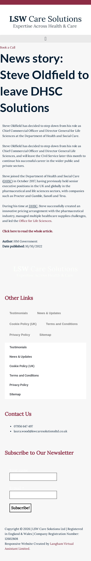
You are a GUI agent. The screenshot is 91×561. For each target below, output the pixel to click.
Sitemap (45, 335)
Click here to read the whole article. (27, 231)
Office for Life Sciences (35, 221)
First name (18, 470)
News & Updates (49, 313)
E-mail (16, 488)
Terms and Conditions (62, 324)
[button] (45, 39)
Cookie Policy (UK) (22, 324)
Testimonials (18, 313)
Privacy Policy (19, 335)
